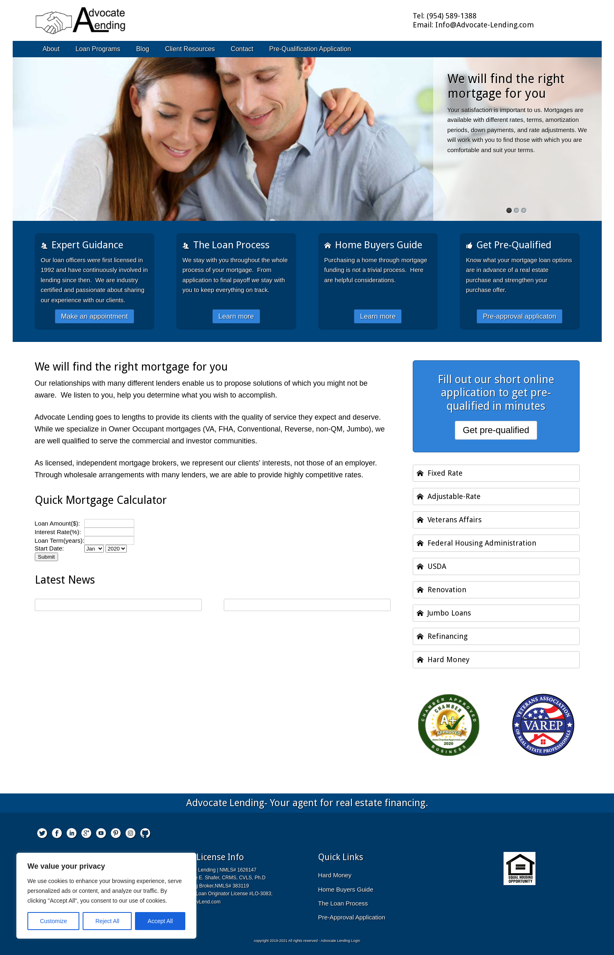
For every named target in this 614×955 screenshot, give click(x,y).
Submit (46, 557)
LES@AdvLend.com (198, 902)
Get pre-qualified (496, 430)
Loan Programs (97, 48)
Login (355, 941)
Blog (142, 48)
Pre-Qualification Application (310, 48)
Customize (53, 921)
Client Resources (190, 48)
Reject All (107, 921)
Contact (242, 48)
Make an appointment (94, 316)
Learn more (236, 316)
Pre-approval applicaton (519, 316)
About (51, 48)
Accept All (160, 921)
